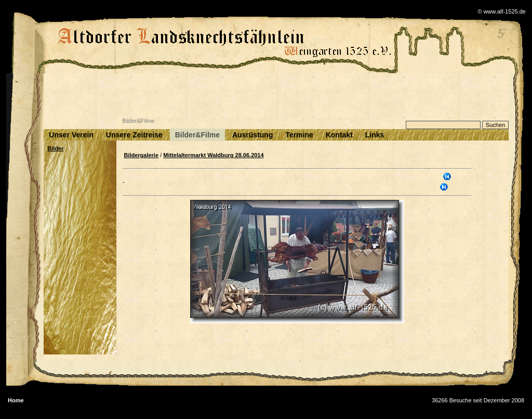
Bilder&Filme (197, 135)
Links (374, 135)
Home (16, 400)
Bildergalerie (141, 155)
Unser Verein (71, 135)
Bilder (55, 148)
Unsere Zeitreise (134, 135)
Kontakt (339, 135)
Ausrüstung (252, 135)
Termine (299, 135)
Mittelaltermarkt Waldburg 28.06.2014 (213, 155)
